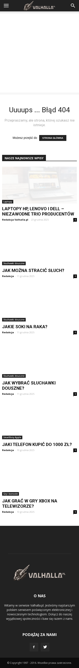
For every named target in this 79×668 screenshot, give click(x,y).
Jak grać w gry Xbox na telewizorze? (29, 503)
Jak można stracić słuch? (33, 270)
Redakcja (8, 276)
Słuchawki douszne (13, 263)
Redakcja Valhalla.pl (15, 219)
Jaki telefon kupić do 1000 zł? (37, 444)
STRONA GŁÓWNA (52, 138)
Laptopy (7, 201)
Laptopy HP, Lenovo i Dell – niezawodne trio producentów (38, 211)
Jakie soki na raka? (24, 326)
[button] (73, 5)
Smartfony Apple (12, 437)
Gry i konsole (10, 493)
